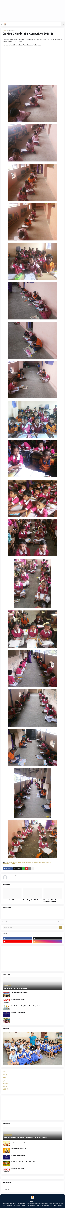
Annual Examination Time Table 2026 (19, 992)
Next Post (60, 922)
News (4, 1073)
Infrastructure (6, 1083)
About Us (5, 1082)
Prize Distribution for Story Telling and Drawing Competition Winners (27, 1006)
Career (4, 1085)
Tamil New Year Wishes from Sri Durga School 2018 (23, 1162)
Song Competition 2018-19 (9, 900)
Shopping (5, 1086)
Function (5, 1074)
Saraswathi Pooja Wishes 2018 (18, 1148)
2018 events (18, 862)
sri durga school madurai (9, 863)
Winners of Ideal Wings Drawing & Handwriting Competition (51, 900)
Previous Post (5, 922)
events (29, 862)
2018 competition (11, 30)
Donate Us (5, 1088)
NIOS (4, 1080)
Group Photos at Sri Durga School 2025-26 (17, 988)
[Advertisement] (32, 11)
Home (4, 30)
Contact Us (5, 1089)
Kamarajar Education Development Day (41, 862)
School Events (6, 1076)
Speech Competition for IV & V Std (19, 1019)
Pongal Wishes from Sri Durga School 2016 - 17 (22, 1142)
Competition (6, 1079)
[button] (2, 24)
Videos (4, 1077)
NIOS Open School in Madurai (18, 1012)
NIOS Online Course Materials (18, 999)
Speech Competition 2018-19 (30, 900)
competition (24, 862)
